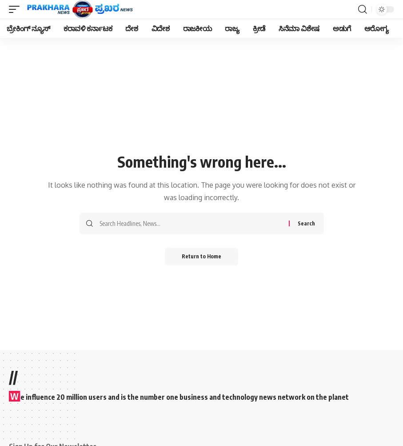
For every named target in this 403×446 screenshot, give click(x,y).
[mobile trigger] (16, 9)
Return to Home (201, 256)
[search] (362, 9)
